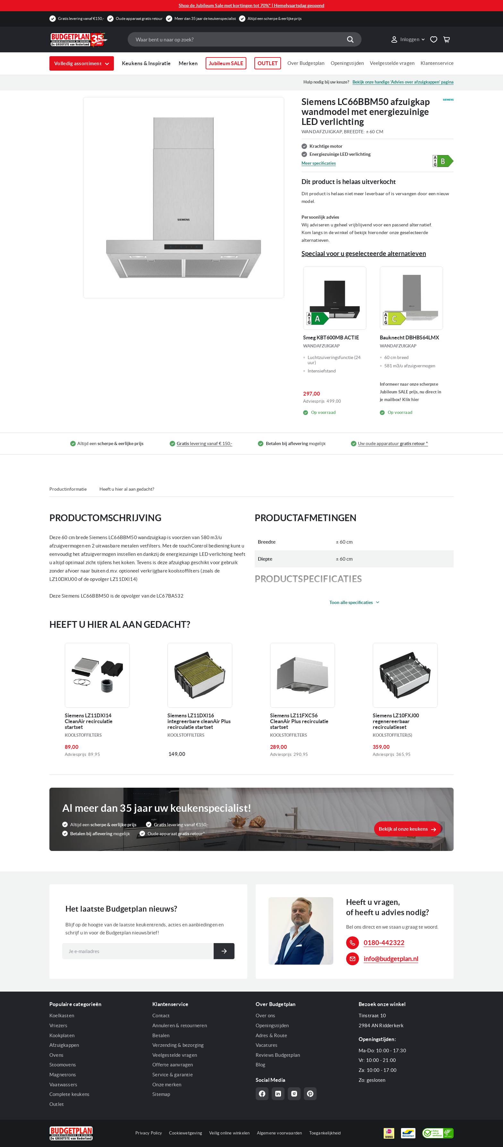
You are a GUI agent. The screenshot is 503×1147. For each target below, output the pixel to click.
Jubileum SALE (226, 63)
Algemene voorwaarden (279, 1133)
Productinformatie (68, 489)
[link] (407, 39)
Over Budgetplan (306, 63)
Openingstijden (347, 63)
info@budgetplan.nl (391, 958)
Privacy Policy (148, 1133)
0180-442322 (384, 942)
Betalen (160, 1035)
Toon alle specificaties (351, 602)
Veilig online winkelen (229, 1133)
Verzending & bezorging (178, 1045)
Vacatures (267, 1045)
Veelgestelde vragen (392, 63)
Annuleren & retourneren (179, 1025)
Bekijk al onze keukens (403, 829)
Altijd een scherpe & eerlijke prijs (275, 18)
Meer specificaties (319, 163)
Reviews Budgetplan (278, 1055)
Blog (261, 1064)
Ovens (56, 1055)
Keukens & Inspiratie (146, 63)
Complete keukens (69, 1094)
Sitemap (161, 1094)
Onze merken (166, 1084)
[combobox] (244, 39)
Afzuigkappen (64, 1045)
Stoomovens (62, 1064)
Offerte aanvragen (172, 1064)
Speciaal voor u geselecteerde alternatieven (364, 253)
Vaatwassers (63, 1084)
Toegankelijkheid (325, 1133)
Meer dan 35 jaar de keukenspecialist (205, 18)
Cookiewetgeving (185, 1133)
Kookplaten (61, 1035)
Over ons (266, 1015)
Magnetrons (62, 1074)
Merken (188, 63)
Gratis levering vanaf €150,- (81, 18)
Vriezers (58, 1025)
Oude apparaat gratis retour (139, 18)
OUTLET (268, 63)
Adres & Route (271, 1035)
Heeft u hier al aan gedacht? (126, 489)
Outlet (56, 1104)
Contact (161, 1015)
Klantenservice (437, 63)
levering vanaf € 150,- (204, 443)
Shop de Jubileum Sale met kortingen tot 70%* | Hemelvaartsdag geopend (251, 5)
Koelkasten (61, 1015)
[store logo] (85, 39)
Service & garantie (172, 1074)
